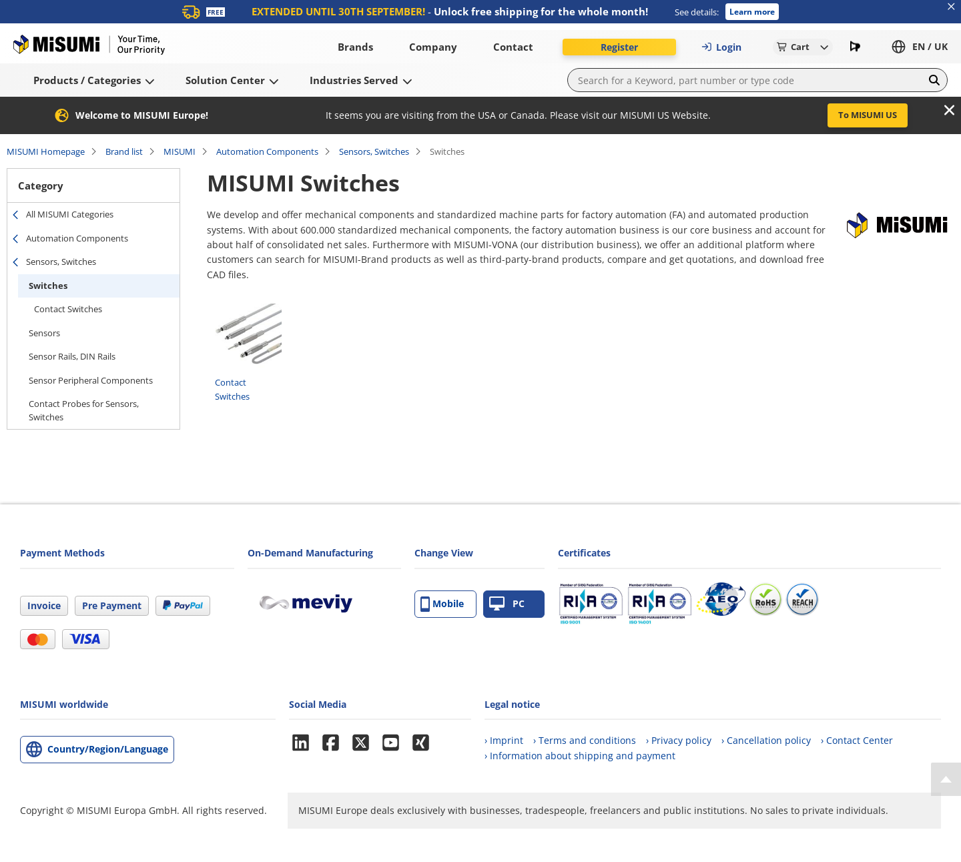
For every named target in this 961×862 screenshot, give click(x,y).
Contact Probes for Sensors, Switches (84, 410)
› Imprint (504, 740)
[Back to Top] (946, 779)
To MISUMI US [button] (867, 115)
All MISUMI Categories (69, 214)
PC (507, 604)
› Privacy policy (678, 740)
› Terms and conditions (584, 740)
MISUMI (180, 151)
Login (721, 47)
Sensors (44, 333)
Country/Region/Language (107, 749)
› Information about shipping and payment (580, 755)
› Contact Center (857, 740)
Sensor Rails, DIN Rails (72, 356)
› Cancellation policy (766, 740)
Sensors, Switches (374, 151)
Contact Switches (68, 309)
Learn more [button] (752, 11)
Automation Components (267, 151)
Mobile (442, 604)
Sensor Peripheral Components (91, 380)
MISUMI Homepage (46, 151)
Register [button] (619, 47)
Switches (48, 286)
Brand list (124, 151)
